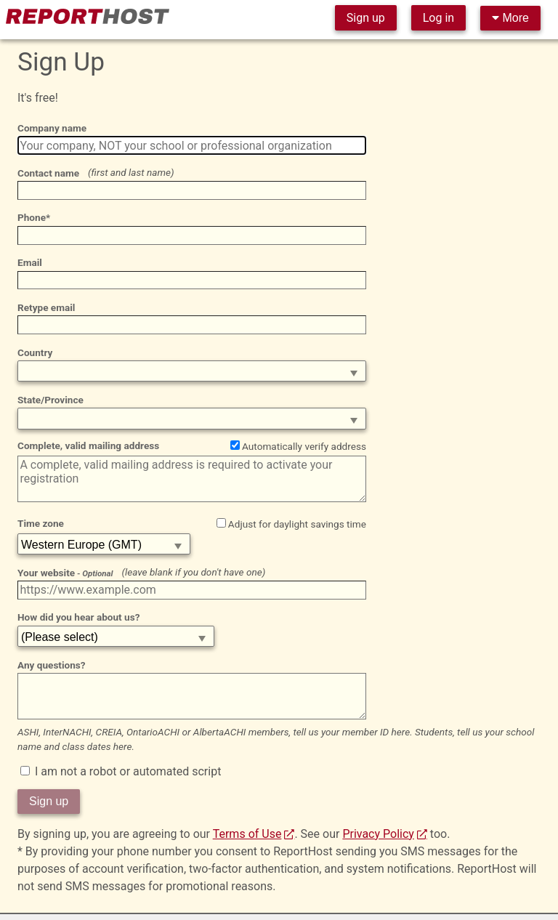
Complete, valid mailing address (88, 445)
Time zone (40, 523)
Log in (438, 18)
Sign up (366, 18)
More (510, 18)
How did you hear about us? (78, 617)
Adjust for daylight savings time (291, 524)
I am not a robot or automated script (120, 771)
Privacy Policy (378, 834)
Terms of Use (247, 834)
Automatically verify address (298, 446)
